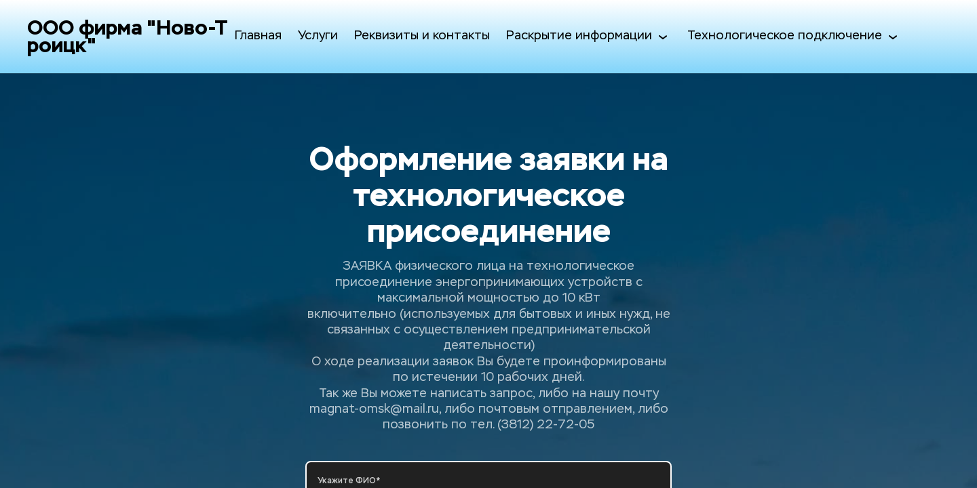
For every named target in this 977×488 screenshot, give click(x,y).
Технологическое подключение (794, 36)
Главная (258, 36)
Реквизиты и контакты (422, 36)
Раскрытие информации (588, 36)
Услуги (318, 36)
